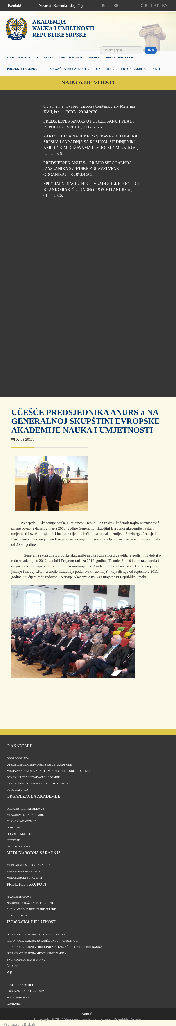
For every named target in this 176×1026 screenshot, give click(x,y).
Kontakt (14, 5)
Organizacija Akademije (59, 57)
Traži (150, 50)
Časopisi (13, 966)
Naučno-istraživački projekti (30, 903)
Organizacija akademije (33, 796)
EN (164, 5)
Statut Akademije (20, 984)
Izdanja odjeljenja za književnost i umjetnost (43, 940)
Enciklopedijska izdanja (26, 959)
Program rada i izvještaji (26, 991)
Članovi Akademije (21, 821)
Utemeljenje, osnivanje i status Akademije (39, 764)
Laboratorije (17, 915)
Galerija (105, 68)
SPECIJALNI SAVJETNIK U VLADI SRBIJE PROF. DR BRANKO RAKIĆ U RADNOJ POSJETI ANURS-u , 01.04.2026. (91, 190)
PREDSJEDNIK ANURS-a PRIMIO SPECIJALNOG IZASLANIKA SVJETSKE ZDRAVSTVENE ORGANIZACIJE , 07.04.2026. (87, 169)
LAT (154, 5)
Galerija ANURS (18, 846)
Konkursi (14, 1003)
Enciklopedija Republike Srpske (31, 909)
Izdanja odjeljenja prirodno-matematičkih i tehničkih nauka (54, 947)
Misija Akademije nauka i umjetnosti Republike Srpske (48, 770)
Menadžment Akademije (25, 815)
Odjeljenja (15, 827)
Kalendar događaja (69, 5)
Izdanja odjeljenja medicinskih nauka (36, 953)
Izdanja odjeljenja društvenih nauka (36, 934)
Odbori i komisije (20, 833)
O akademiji (18, 57)
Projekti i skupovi (24, 68)
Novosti (45, 5)
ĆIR (143, 5)
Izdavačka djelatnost (68, 68)
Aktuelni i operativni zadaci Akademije (37, 783)
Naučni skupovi (19, 896)
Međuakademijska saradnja (29, 865)
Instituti (13, 840)
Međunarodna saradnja (111, 57)
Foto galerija (133, 68)
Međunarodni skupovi (24, 871)
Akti (157, 68)
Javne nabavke (18, 997)
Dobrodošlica (18, 758)
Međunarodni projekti (24, 877)
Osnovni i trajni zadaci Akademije (33, 777)
